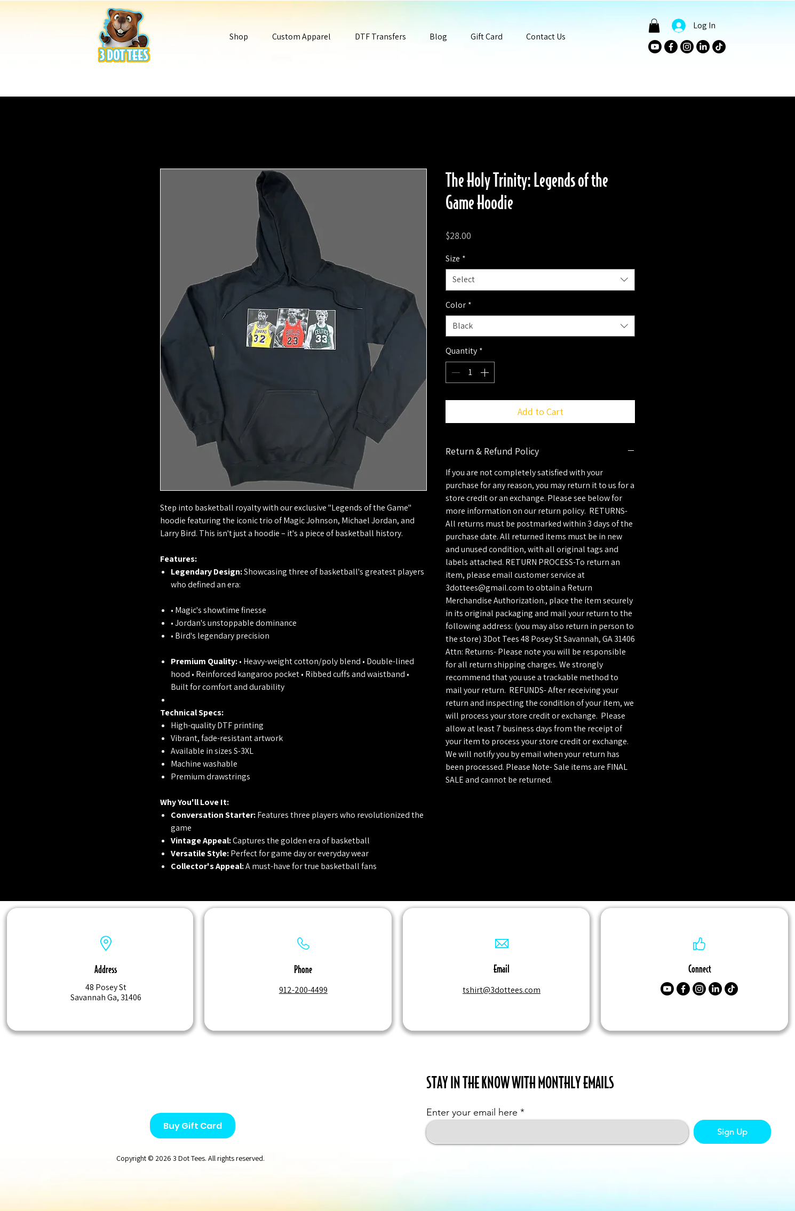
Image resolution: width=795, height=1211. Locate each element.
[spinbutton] (470, 372)
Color (459, 304)
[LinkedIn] (703, 46)
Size (456, 258)
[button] (239, 36)
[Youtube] (655, 46)
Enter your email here (472, 1112)
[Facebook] (671, 46)
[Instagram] (687, 46)
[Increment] (485, 372)
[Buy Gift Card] (192, 1125)
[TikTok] (719, 46)
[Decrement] (454, 372)
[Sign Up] (732, 1132)
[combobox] (540, 279)
